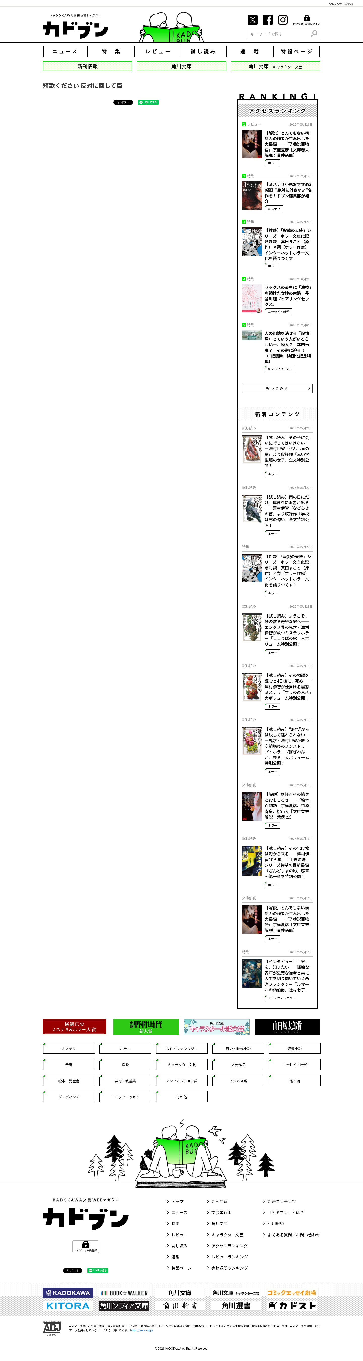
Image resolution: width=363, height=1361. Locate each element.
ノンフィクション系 (182, 1080)
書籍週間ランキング (229, 1268)
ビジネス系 (238, 1080)
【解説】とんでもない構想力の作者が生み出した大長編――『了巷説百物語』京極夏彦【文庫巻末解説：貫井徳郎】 (287, 144)
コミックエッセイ (125, 1096)
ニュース (65, 51)
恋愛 (125, 1064)
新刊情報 (219, 1201)
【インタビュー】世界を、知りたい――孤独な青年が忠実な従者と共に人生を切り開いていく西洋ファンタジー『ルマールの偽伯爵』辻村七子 (287, 975)
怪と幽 (294, 1080)
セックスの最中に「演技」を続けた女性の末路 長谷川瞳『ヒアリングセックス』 (288, 295)
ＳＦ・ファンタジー (281, 998)
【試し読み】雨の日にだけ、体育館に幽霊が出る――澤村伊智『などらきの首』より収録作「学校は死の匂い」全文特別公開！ (287, 511)
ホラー (272, 162)
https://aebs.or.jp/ (141, 1330)
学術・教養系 (125, 1080)
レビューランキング (229, 1257)
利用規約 (276, 1223)
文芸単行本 (221, 1212)
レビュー (158, 51)
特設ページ (297, 51)
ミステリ (274, 208)
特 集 (112, 51)
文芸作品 (238, 1064)
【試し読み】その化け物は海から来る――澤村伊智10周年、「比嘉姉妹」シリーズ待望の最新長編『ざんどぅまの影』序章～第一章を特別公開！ (287, 862)
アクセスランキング (229, 1246)
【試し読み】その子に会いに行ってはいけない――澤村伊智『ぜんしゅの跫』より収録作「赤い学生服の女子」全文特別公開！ (287, 451)
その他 (181, 1096)
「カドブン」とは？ (286, 1212)
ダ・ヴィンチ (68, 1096)
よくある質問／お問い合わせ (294, 1235)
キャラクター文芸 (280, 369)
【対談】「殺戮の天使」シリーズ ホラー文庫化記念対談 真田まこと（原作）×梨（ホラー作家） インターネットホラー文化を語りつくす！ (288, 244)
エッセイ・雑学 (278, 311)
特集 (175, 1223)
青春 (68, 1064)
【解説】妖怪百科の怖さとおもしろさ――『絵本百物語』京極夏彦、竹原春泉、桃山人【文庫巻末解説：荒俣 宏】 (287, 805)
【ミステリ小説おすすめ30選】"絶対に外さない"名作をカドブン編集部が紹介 (288, 192)
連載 (175, 1257)
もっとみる (288, 388)
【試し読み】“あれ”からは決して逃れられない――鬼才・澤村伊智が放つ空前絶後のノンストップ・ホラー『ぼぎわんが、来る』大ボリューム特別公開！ (287, 746)
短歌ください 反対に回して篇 (83, 85)
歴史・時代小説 (238, 1048)
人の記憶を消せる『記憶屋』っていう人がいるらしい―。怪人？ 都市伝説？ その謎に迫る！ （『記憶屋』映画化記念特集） (288, 347)
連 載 (250, 51)
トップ (177, 1201)
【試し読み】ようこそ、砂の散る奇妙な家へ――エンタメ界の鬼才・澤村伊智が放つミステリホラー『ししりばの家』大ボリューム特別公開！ (287, 630)
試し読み (204, 51)
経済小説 (295, 1048)
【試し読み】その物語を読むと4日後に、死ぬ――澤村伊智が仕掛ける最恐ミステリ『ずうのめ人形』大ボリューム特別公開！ (288, 686)
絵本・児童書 (68, 1080)
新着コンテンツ (282, 1201)
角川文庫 (219, 1223)
